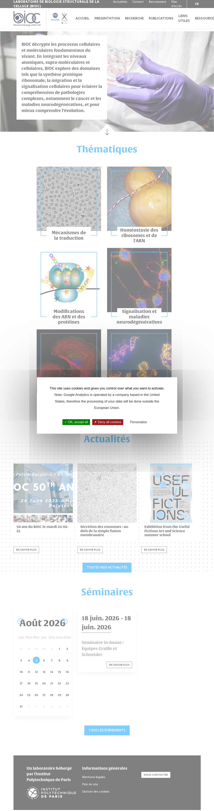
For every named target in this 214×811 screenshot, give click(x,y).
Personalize (138, 422)
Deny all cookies (107, 422)
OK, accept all (76, 422)
